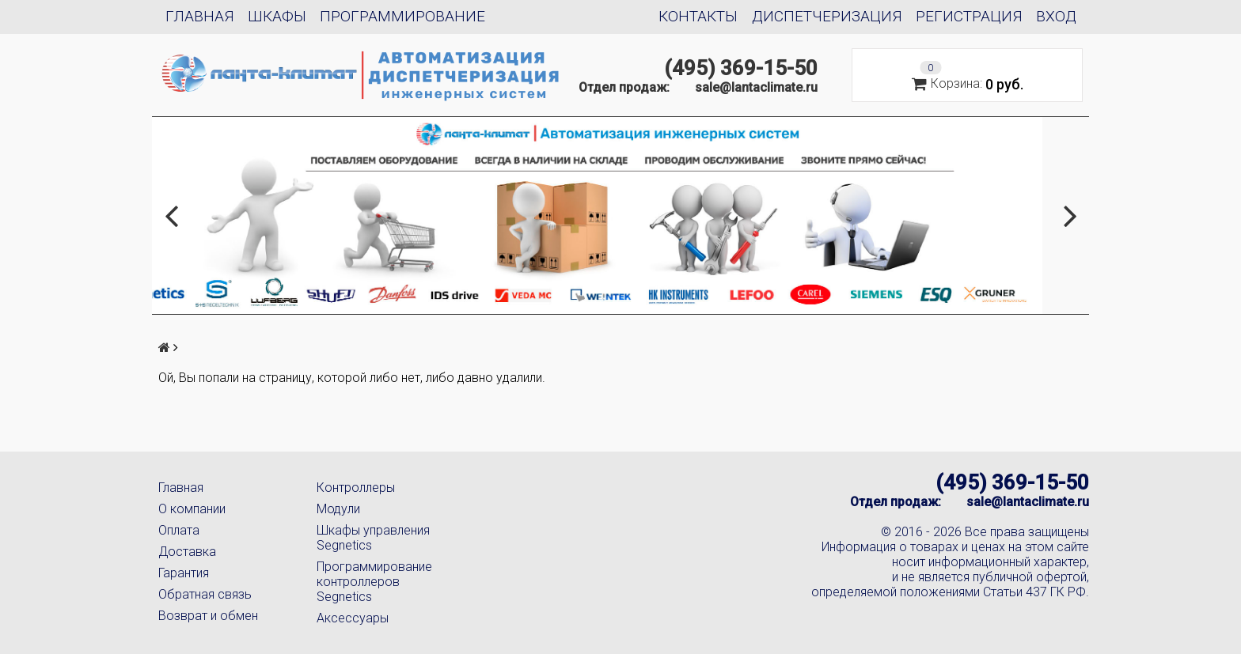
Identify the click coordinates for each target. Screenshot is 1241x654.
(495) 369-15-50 (741, 68)
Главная (199, 16)
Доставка (187, 551)
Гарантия (183, 572)
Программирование (402, 16)
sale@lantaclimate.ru (756, 87)
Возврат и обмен (208, 615)
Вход (1056, 16)
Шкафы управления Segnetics (373, 538)
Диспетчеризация (827, 16)
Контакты (698, 16)
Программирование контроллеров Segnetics (374, 581)
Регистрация (969, 16)
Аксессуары (353, 618)
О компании (192, 508)
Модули (338, 508)
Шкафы (277, 16)
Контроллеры (356, 487)
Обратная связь (205, 594)
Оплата (178, 530)
